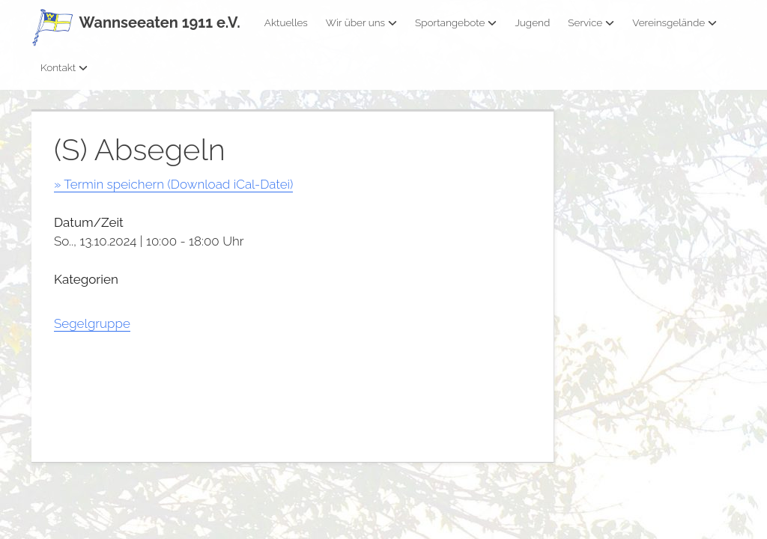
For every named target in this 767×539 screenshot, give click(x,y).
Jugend (532, 22)
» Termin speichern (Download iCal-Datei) (173, 184)
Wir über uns (361, 22)
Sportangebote (456, 22)
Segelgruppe (92, 323)
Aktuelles (286, 22)
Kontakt (64, 67)
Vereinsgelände (674, 22)
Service (591, 22)
